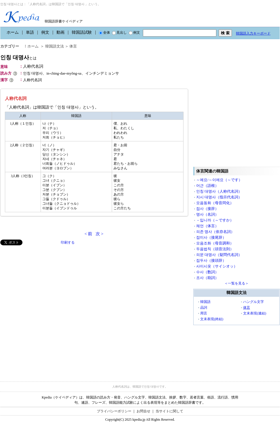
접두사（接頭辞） (211, 260)
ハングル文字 (253, 302)
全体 (104, 33)
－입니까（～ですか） (215, 220)
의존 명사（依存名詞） (215, 231)
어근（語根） (207, 185)
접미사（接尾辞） (211, 237)
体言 (246, 308)
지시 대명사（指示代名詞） (219, 197)
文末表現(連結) (254, 313)
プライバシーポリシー (114, 411)
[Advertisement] (60, 310)
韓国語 (205, 302)
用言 (203, 313)
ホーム (13, 32)
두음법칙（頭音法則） (215, 249)
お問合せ (143, 411)
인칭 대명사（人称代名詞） (219, 191)
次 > (99, 234)
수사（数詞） (207, 272)
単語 (30, 32)
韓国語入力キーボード (253, 33)
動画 (60, 32)
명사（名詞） (207, 214)
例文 (45, 32)
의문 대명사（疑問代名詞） (219, 255)
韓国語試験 (82, 32)
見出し (119, 33)
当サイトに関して (169, 411)
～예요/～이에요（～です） (219, 180)
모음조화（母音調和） (215, 243)
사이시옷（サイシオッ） (216, 266)
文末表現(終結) (211, 319)
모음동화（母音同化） (215, 203)
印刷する (68, 242)
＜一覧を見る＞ (236, 283)
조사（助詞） (207, 278)
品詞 (203, 308)
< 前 (88, 234)
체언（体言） (207, 226)
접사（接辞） (207, 208)
